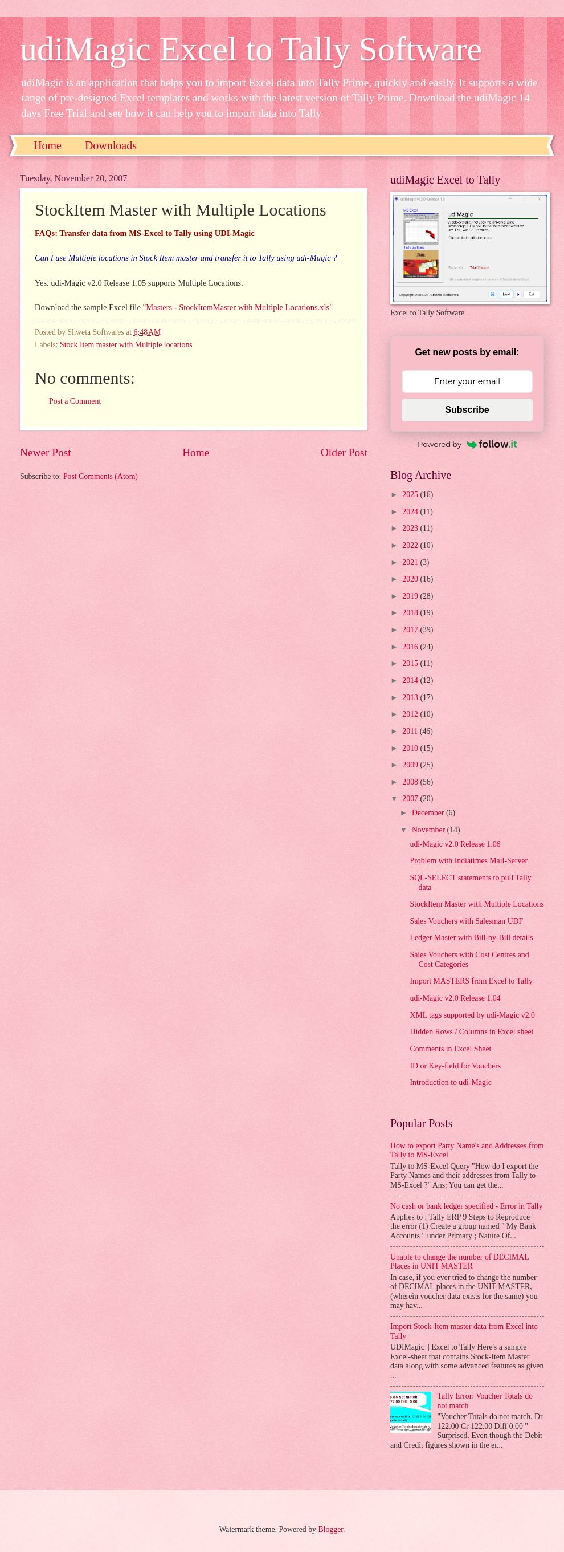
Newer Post (45, 452)
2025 (411, 494)
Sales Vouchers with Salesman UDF (466, 921)
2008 (411, 782)
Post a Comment (75, 401)
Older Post (344, 452)
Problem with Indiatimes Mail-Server (469, 860)
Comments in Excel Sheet (450, 1049)
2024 (411, 511)
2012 (411, 714)
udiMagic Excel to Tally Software (251, 49)
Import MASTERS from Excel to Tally (471, 981)
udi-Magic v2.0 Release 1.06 (455, 844)
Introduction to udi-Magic (450, 1082)
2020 (411, 579)
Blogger (330, 1529)
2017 (411, 629)
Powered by (467, 444)
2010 (411, 748)
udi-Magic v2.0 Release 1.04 (455, 998)
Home (48, 145)
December (429, 812)
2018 (411, 612)
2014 (411, 680)
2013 (411, 697)
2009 (411, 765)
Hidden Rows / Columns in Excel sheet (471, 1031)
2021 (411, 562)
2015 (411, 663)
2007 (411, 798)
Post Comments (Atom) (100, 476)
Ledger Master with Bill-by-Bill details (471, 937)
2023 (411, 528)
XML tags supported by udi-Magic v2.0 (472, 1015)
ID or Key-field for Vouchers (455, 1066)
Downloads (111, 145)
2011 (411, 731)
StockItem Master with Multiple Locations (476, 904)
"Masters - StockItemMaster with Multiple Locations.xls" (237, 307)
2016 (411, 647)
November (429, 830)
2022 (411, 545)
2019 (411, 596)
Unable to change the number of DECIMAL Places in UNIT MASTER (459, 1262)
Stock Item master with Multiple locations (126, 344)
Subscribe (467, 410)
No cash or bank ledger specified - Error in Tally (466, 1206)
